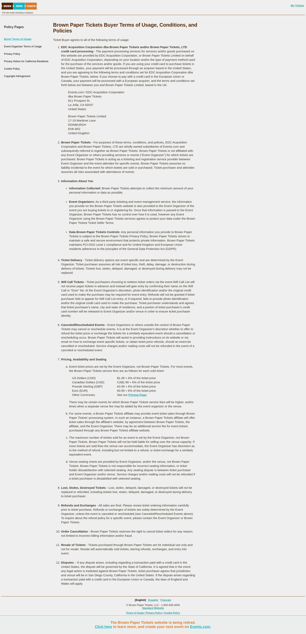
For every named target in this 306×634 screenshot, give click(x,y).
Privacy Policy (12, 53)
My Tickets (297, 5)
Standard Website (153, 608)
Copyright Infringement (17, 76)
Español (153, 600)
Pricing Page (137, 395)
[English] (140, 600)
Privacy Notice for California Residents (26, 61)
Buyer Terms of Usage (17, 39)
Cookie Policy (12, 68)
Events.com (200, 627)
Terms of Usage (135, 613)
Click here (103, 627)
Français (165, 600)
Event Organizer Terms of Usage (23, 46)
